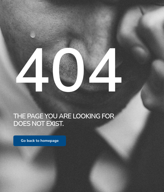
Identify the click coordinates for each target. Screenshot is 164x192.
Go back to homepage (39, 140)
